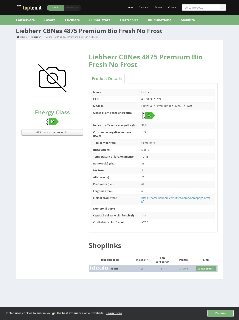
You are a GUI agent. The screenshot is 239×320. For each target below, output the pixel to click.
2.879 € (183, 268)
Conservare (25, 20)
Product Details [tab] (107, 78)
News (130, 7)
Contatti (172, 7)
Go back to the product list (52, 132)
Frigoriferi (36, 36)
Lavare (50, 20)
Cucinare (72, 20)
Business (72, 8)
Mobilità (188, 20)
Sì (142, 268)
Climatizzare (100, 20)
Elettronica (129, 20)
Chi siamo (144, 7)
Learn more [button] (114, 313)
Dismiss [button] (220, 313)
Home (22, 36)
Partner (159, 7)
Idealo (114, 268)
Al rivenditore (206, 268)
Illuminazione (159, 20)
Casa (55, 8)
